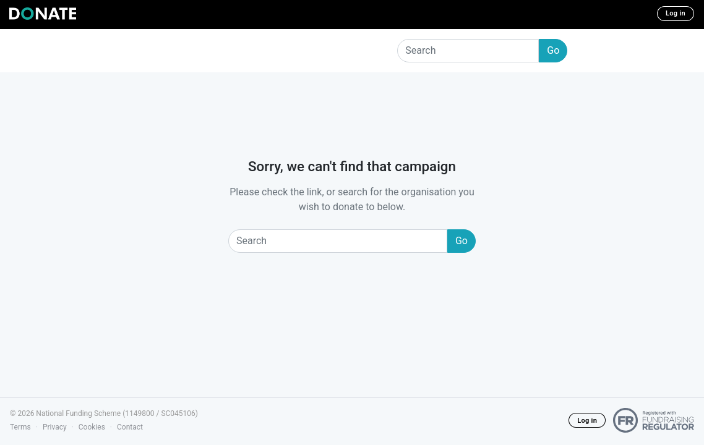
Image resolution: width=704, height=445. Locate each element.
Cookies (92, 427)
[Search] (468, 50)
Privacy (55, 427)
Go (553, 50)
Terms (20, 427)
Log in (675, 13)
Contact (130, 427)
